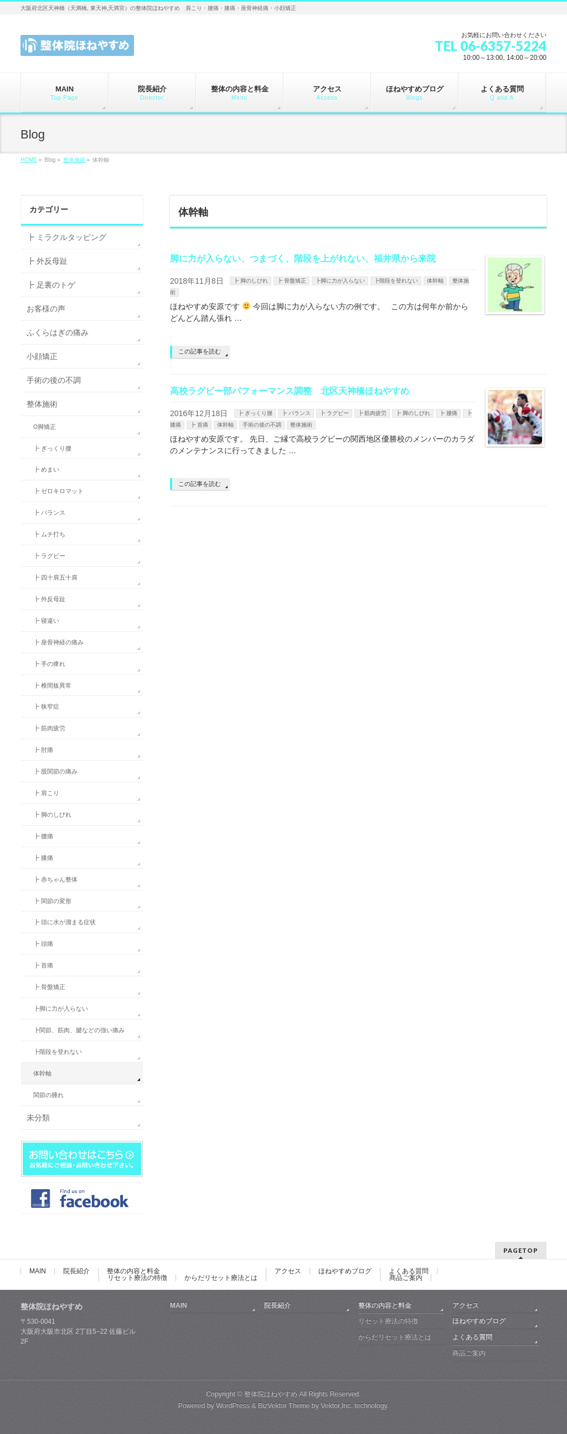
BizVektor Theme (284, 1406)
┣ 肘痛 (43, 749)
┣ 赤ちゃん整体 (55, 879)
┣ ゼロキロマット (58, 491)
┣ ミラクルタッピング (66, 237)
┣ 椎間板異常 (52, 685)
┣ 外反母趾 (47, 261)
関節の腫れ (48, 1095)
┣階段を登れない (396, 281)
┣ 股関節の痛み (55, 771)
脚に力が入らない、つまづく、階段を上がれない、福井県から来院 (303, 258)
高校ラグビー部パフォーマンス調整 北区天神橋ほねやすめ (289, 391)
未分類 (38, 1117)
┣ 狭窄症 (46, 706)
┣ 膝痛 (43, 857)
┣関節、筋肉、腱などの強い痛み (79, 1030)
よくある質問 (409, 1271)
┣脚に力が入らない (340, 281)
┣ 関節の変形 (52, 901)
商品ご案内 (405, 1277)
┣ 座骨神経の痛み (58, 642)
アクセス (288, 1271)
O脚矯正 (44, 426)
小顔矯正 (42, 356)
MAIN (37, 1271)
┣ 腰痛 (448, 413)
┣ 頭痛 (43, 943)
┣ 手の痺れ (49, 663)
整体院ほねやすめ (270, 1394)
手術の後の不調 (262, 425)
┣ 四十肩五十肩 (55, 577)
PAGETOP (520, 1250)
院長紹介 (76, 1271)
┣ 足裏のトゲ (51, 284)
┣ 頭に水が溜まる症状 (64, 922)
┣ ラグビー (334, 413)
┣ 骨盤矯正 (291, 281)
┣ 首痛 (199, 425)
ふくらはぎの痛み (58, 332)
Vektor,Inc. (337, 1406)
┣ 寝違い (46, 620)
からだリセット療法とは (220, 1277)
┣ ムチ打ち (49, 534)
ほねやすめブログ (345, 1271)
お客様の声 (46, 308)
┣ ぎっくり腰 (255, 413)
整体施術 (301, 425)
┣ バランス (296, 413)
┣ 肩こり (46, 793)
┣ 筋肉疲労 (372, 413)
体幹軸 (435, 281)
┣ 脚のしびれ (250, 281)
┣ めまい (46, 469)
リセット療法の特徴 (137, 1277)
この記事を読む (199, 351)
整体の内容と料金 (133, 1271)
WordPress (233, 1406)
